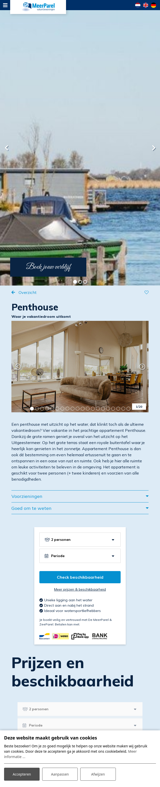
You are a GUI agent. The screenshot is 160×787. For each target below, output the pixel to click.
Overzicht (27, 292)
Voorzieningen (26, 496)
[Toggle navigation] (5, 5)
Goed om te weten (31, 508)
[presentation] (6, 147)
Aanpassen (60, 774)
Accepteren (21, 774)
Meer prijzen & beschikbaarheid (80, 589)
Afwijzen (98, 774)
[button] (74, 282)
